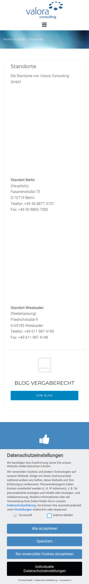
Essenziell (22, 518)
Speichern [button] (44, 544)
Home (7, 39)
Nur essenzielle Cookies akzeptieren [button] (45, 557)
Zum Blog (44, 395)
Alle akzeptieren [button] (44, 531)
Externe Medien (60, 518)
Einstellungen (23, 512)
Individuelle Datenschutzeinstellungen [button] (45, 571)
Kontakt (20, 39)
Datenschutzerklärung (21, 508)
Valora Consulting (44, 10)
